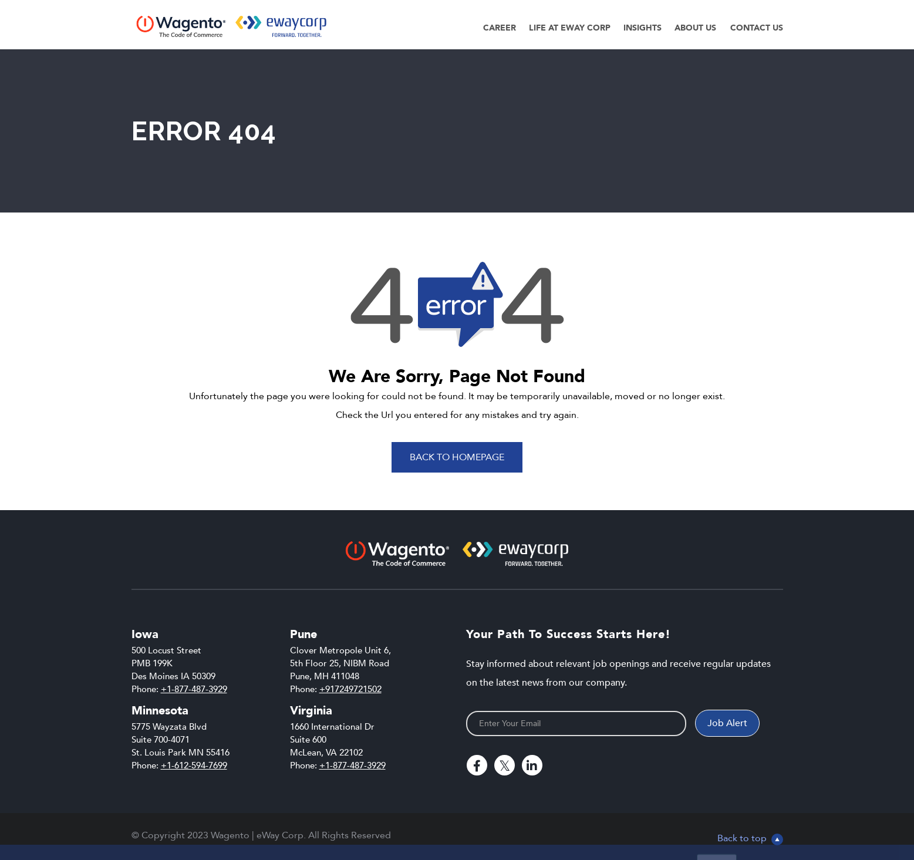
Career (499, 27)
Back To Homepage (457, 457)
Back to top (750, 838)
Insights (642, 27)
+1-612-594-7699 (194, 765)
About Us (695, 27)
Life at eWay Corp (570, 27)
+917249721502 (350, 689)
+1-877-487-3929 (194, 689)
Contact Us (756, 27)
